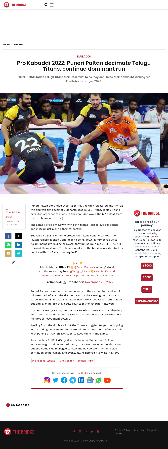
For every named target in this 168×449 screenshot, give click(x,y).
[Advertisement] (84, 30)
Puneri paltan (66, 360)
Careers (119, 433)
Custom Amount (147, 301)
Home (7, 44)
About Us (138, 430)
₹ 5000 (147, 266)
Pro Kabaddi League (43, 360)
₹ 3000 (146, 277)
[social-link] (13, 262)
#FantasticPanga (52, 275)
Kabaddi (84, 56)
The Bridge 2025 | (71, 440)
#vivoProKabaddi (105, 271)
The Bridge (82, 373)
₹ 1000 (147, 289)
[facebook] (8, 236)
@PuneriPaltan (83, 267)
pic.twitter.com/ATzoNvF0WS (94, 275)
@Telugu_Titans (80, 271)
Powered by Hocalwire (94, 440)
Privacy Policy (122, 430)
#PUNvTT (69, 275)
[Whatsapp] (8, 244)
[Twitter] (18, 236)
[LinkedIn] (18, 244)
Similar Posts (20, 405)
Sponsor (154, 236)
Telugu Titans (85, 360)
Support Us (153, 430)
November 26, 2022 (99, 282)
